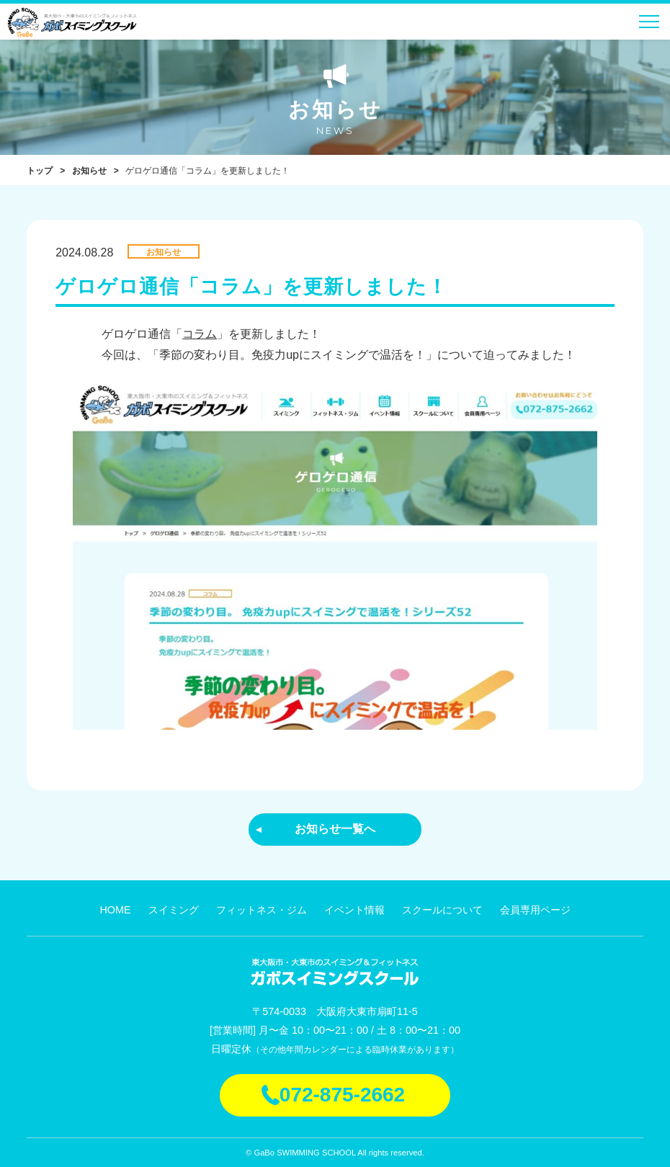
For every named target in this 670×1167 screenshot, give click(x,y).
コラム (199, 334)
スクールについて (442, 910)
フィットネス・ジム (261, 910)
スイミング (173, 910)
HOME (114, 910)
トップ (40, 171)
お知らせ (89, 171)
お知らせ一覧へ (335, 829)
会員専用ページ (535, 910)
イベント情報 (354, 910)
